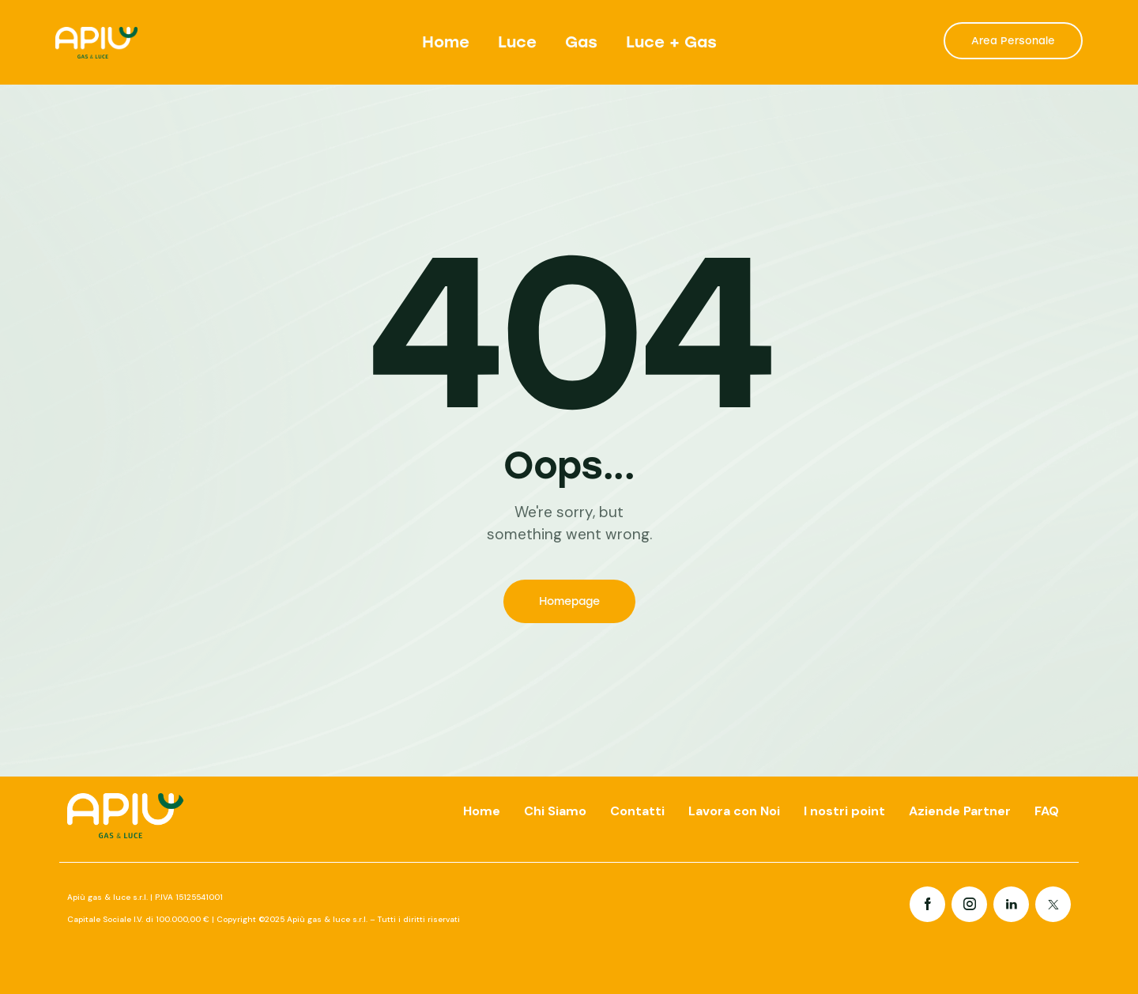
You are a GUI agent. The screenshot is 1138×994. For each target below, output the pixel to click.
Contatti (637, 811)
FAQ (1046, 811)
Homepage (569, 601)
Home (481, 811)
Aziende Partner (960, 811)
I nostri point (844, 811)
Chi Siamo (555, 811)
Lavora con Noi (734, 811)
